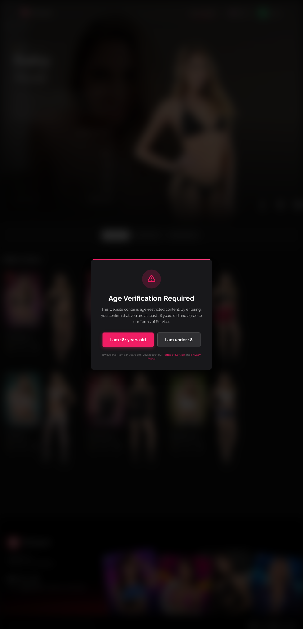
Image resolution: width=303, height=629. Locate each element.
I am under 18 (179, 339)
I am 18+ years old (128, 339)
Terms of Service (174, 354)
